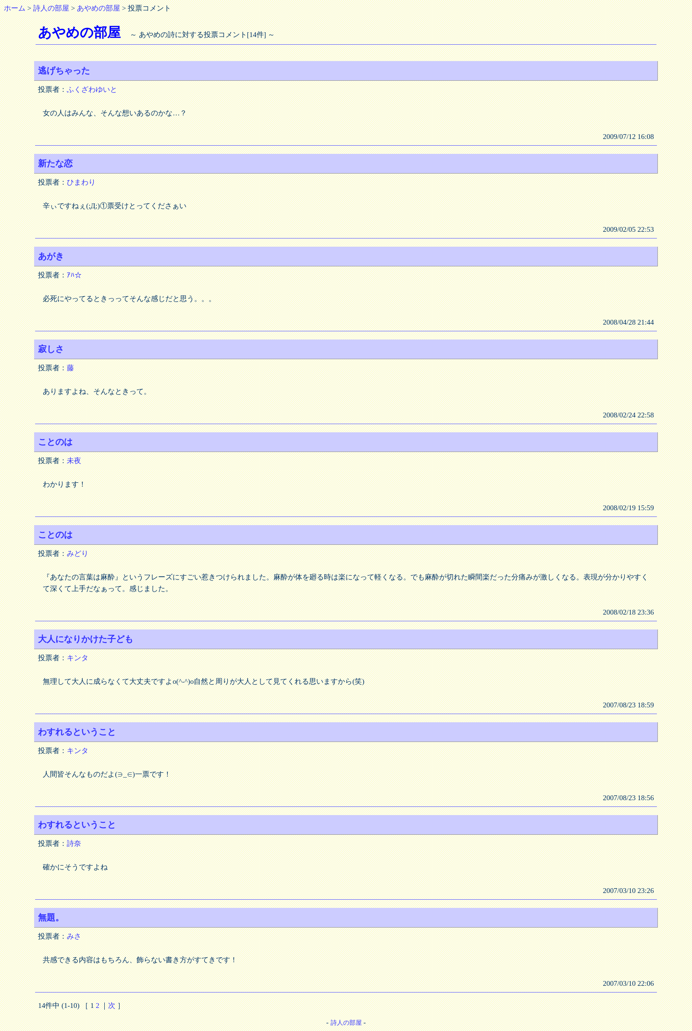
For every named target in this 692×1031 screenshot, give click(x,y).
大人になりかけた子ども (85, 639)
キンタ (77, 658)
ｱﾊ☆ (74, 275)
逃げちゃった (64, 70)
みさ (74, 936)
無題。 (51, 917)
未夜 (74, 461)
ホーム (14, 8)
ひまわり (81, 182)
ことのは (55, 442)
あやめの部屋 (98, 8)
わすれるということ (77, 732)
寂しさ (51, 349)
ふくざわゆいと (92, 89)
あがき (51, 256)
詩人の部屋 (51, 8)
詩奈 (74, 843)
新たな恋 (55, 163)
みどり (77, 553)
